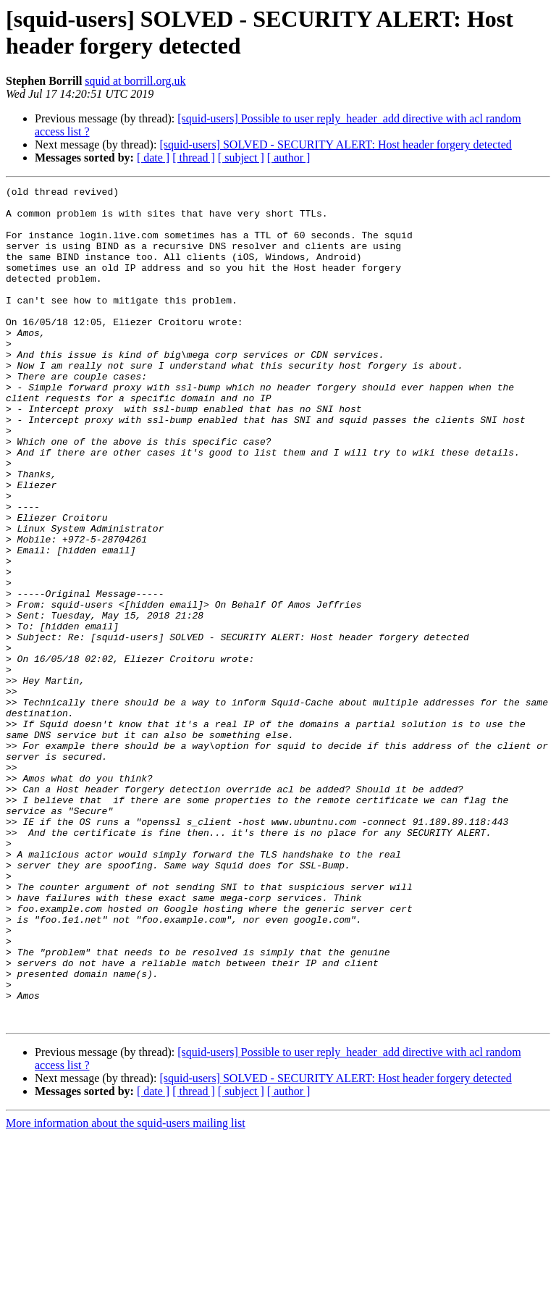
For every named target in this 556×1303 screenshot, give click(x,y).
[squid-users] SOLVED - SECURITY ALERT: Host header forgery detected (335, 144)
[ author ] (289, 157)
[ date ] (153, 157)
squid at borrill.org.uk (135, 81)
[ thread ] (193, 157)
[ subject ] (241, 157)
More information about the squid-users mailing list (125, 1290)
